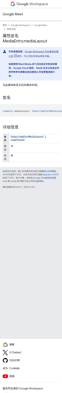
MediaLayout (35, 136)
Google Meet (13, 14)
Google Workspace (20, 25)
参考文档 (11, 29)
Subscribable (19, 136)
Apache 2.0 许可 (51, 174)
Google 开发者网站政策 (44, 178)
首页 (5, 25)
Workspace (32, 4)
